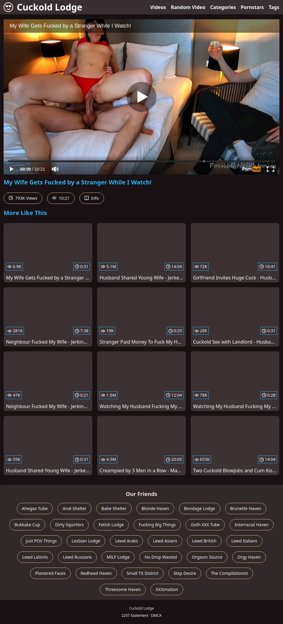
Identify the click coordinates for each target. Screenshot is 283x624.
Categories (223, 7)
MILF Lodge (118, 557)
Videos (158, 7)
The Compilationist (229, 573)
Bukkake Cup (27, 524)
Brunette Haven (245, 508)
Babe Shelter (114, 508)
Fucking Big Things (157, 524)
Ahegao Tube (35, 508)
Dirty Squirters (69, 524)
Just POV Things (41, 541)
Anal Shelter (74, 508)
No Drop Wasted (160, 557)
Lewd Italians (244, 541)
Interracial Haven (252, 524)
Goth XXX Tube (205, 524)
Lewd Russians (77, 557)
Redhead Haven (96, 573)
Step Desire (185, 573)
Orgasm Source (207, 557)
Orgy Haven (249, 557)
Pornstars (252, 7)
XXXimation (167, 589)
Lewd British (204, 541)
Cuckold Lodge (43, 7)
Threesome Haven (123, 589)
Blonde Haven (155, 508)
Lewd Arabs (126, 541)
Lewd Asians (165, 541)
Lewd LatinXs (35, 557)
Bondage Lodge (199, 508)
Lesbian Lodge (86, 541)
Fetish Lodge (111, 524)
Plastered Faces (50, 573)
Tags (274, 7)
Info (92, 198)
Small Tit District (143, 573)
